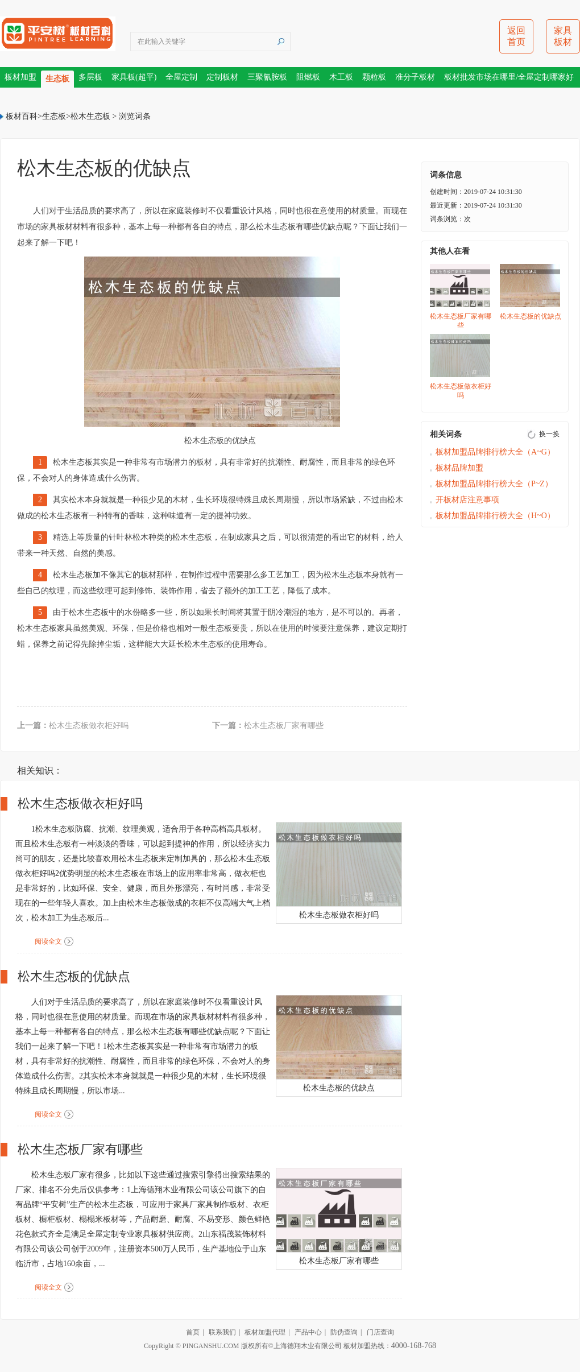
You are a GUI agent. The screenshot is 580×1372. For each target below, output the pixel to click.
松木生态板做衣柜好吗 (89, 725)
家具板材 (563, 36)
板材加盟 (20, 77)
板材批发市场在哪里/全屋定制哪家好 (509, 77)
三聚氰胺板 (267, 77)
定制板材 (222, 77)
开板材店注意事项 (467, 499)
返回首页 (516, 36)
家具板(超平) (133, 77)
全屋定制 (181, 77)
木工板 (341, 77)
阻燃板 (308, 77)
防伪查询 (344, 1332)
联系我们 (222, 1332)
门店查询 (380, 1332)
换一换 (549, 434)
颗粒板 (374, 77)
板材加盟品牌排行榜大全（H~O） (495, 515)
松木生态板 (90, 116)
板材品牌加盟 (459, 468)
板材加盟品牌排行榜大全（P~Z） (494, 484)
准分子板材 (415, 77)
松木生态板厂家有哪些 (284, 725)
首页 (193, 1332)
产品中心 (308, 1332)
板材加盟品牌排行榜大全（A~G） (495, 452)
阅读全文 (48, 941)
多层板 (90, 77)
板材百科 (22, 116)
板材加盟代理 (265, 1332)
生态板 (57, 79)
